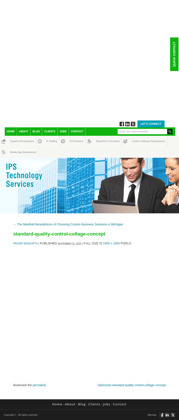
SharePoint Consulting (100, 141)
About (23, 131)
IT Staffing (49, 141)
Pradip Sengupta (25, 243)
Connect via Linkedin (127, 124)
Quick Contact (174, 54)
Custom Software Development (136, 141)
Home (11, 131)
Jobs (63, 131)
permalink (39, 385)
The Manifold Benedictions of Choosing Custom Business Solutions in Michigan (68, 224)
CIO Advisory (73, 141)
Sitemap (152, 415)
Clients (49, 131)
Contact (77, 131)
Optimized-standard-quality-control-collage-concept (132, 385)
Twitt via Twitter (133, 124)
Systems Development (14, 141)
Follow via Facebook (122, 124)
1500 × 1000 (111, 243)
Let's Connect (151, 123)
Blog (36, 131)
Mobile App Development (14, 152)
